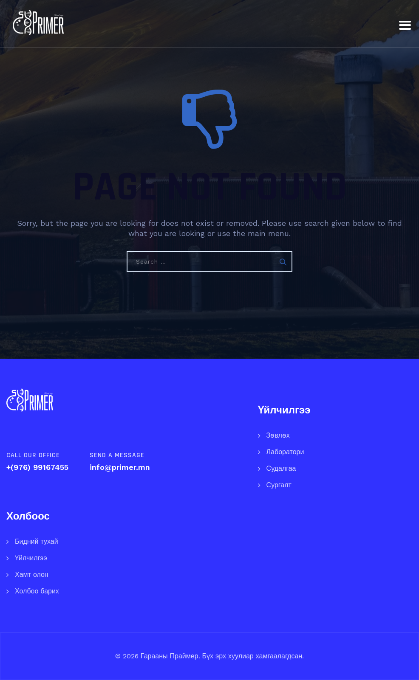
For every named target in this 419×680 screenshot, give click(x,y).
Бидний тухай (36, 541)
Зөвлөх (278, 435)
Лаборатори (285, 452)
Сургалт (279, 485)
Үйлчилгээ (31, 558)
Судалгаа (281, 468)
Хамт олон (31, 574)
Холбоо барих (37, 591)
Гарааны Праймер (168, 656)
